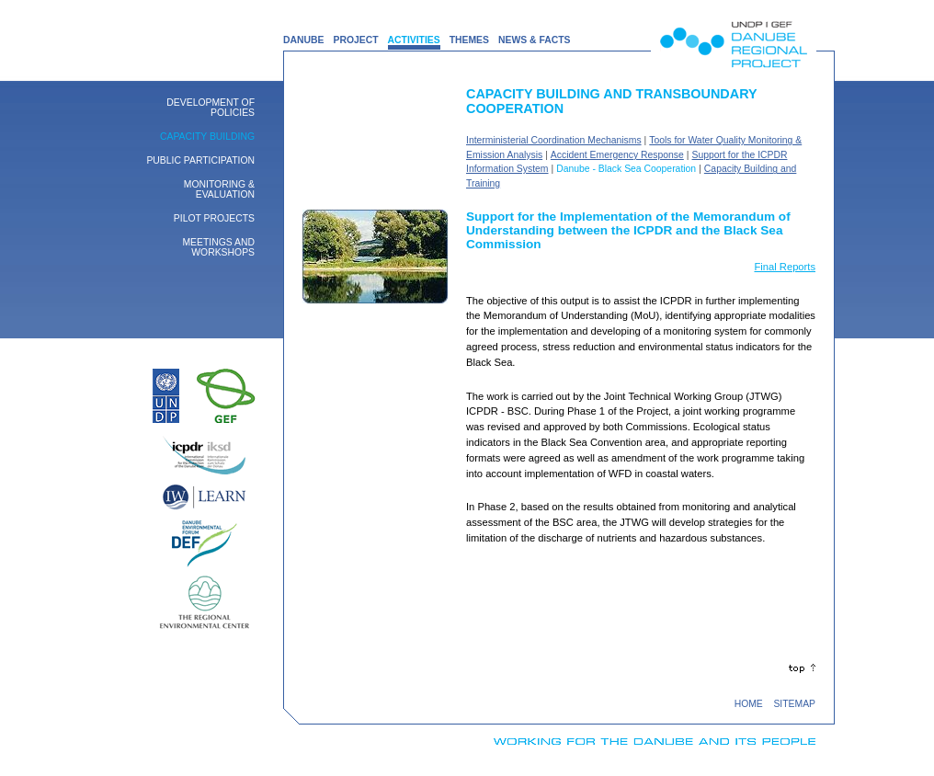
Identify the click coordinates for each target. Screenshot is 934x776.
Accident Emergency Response (617, 155)
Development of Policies (210, 107)
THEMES (469, 40)
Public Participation (200, 160)
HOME (749, 704)
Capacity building (207, 136)
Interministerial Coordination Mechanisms (554, 140)
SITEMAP (794, 704)
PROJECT (355, 40)
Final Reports (784, 266)
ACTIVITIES (414, 40)
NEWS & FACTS (534, 40)
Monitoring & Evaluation (219, 189)
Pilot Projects (214, 218)
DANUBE (303, 40)
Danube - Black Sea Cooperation (626, 169)
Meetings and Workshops (218, 247)
